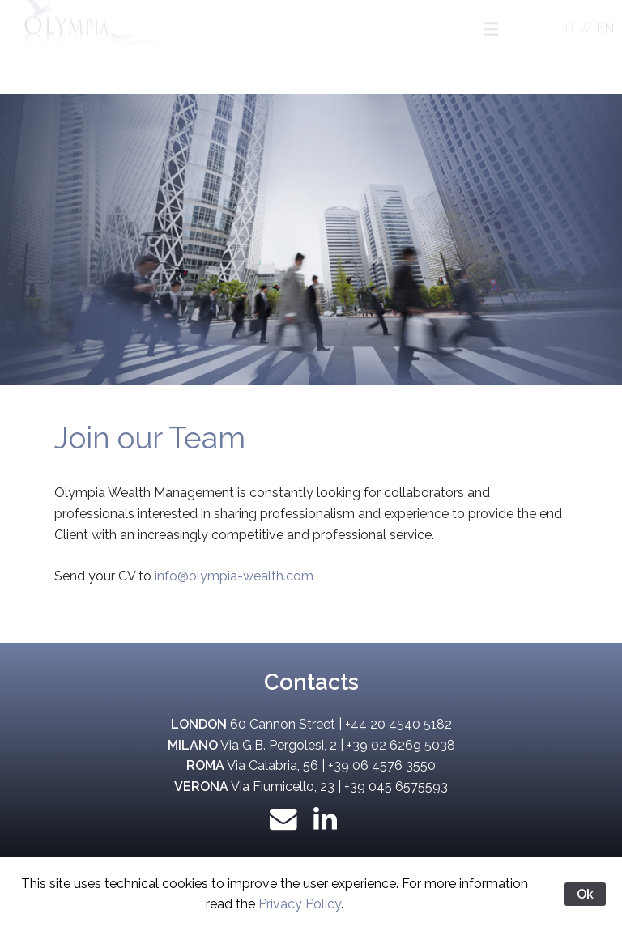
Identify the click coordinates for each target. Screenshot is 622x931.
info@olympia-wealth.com (234, 576)
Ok (585, 894)
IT (570, 42)
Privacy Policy (299, 904)
